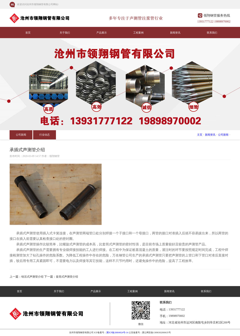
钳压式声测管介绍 (32, 276)
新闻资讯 (175, 32)
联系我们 (212, 32)
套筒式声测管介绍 (67, 276)
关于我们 (65, 32)
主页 (199, 134)
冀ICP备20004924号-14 (117, 332)
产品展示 (101, 32)
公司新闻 (21, 134)
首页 (28, 32)
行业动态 (44, 134)
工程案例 (138, 32)
